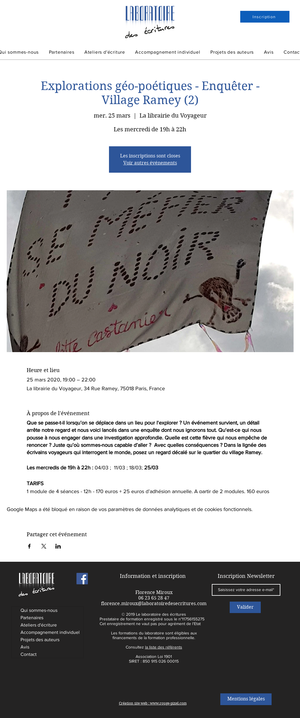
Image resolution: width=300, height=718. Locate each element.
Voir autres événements (150, 163)
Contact (29, 654)
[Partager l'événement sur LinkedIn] (58, 546)
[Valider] (245, 607)
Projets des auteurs (40, 639)
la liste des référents (163, 647)
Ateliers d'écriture (39, 624)
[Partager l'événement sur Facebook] (29, 546)
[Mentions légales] (246, 699)
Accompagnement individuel (50, 632)
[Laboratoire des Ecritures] (82, 578)
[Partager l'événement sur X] (44, 546)
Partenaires (32, 617)
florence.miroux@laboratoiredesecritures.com (154, 603)
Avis (25, 646)
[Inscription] (264, 17)
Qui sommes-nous (39, 610)
